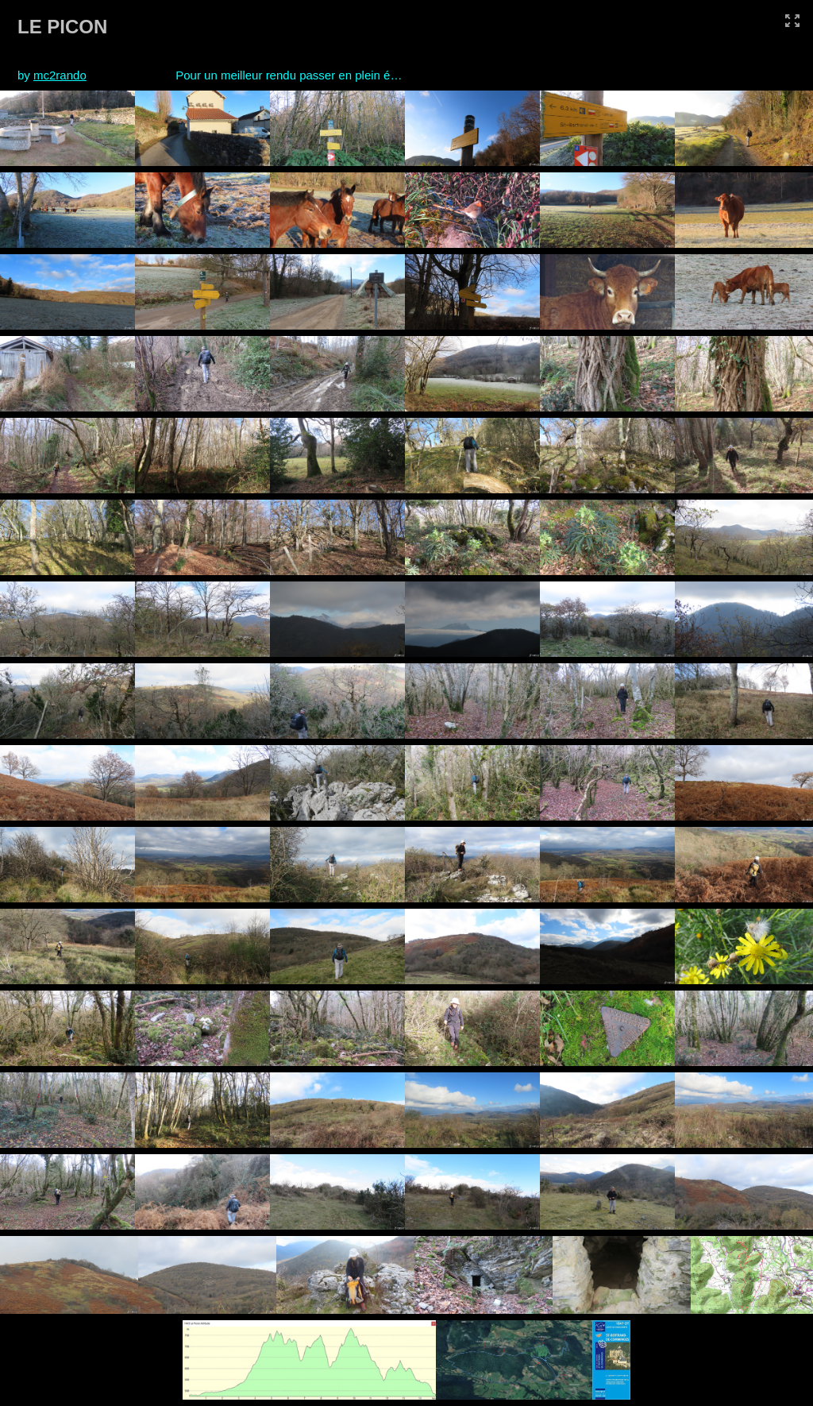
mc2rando (60, 75)
